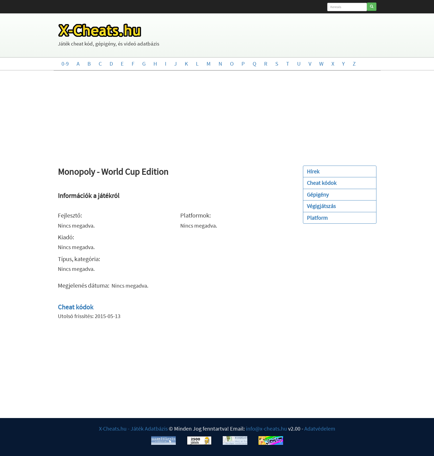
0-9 (65, 63)
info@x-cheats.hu (266, 428)
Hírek (313, 171)
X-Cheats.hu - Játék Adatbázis (133, 428)
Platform (317, 217)
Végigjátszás (321, 205)
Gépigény (318, 194)
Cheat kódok (75, 307)
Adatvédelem (319, 428)
